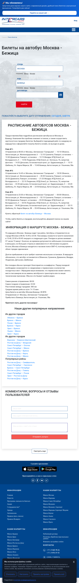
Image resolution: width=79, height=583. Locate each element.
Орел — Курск (13, 334)
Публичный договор (50, 534)
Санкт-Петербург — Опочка (18, 345)
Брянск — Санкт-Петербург (18, 368)
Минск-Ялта (11, 552)
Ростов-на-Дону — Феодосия (19, 343)
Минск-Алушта (12, 555)
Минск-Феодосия (13, 558)
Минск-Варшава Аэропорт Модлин (55, 510)
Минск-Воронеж (13, 549)
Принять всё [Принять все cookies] (59, 574)
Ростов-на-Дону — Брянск (18, 351)
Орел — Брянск (13, 328)
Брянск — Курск (14, 326)
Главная (10, 495)
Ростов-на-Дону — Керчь (17, 353)
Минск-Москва (48, 495)
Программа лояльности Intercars (18, 501)
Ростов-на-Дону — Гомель (18, 370)
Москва (32, 73)
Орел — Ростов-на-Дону (17, 376)
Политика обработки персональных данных (56, 537)
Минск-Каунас (48, 513)
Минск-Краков (12, 534)
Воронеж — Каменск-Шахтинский (21, 340)
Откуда (20, 64)
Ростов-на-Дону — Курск (17, 378)
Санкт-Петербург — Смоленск (19, 365)
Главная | (5, 37)
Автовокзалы (12, 513)
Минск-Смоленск (49, 519)
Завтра (66, 116)
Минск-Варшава (49, 498)
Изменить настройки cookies (53, 541)
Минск (26, 73)
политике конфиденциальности (25, 580)
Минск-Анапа (48, 516)
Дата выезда (22, 90)
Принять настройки (41, 574)
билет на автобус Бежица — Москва (35, 214)
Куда (19, 79)
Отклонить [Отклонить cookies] (10, 574)
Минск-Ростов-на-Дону (15, 543)
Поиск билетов (12, 37)
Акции (9, 504)
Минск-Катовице (13, 540)
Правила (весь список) (15, 516)
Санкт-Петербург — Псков (18, 373)
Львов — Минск (13, 331)
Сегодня (56, 116)
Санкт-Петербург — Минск (18, 348)
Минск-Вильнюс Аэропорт (52, 507)
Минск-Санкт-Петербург (52, 501)
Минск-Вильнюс (49, 504)
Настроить (24, 574)
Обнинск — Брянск (15, 318)
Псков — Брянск (14, 323)
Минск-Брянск (12, 546)
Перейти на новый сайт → (39, 13)
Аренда (9, 510)
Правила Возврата (13, 519)
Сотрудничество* (13, 507)
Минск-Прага (48, 522)
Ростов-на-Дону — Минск (17, 356)
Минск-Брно (11, 537)
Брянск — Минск (14, 320)
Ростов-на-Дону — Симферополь (21, 362)
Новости (10, 498)
